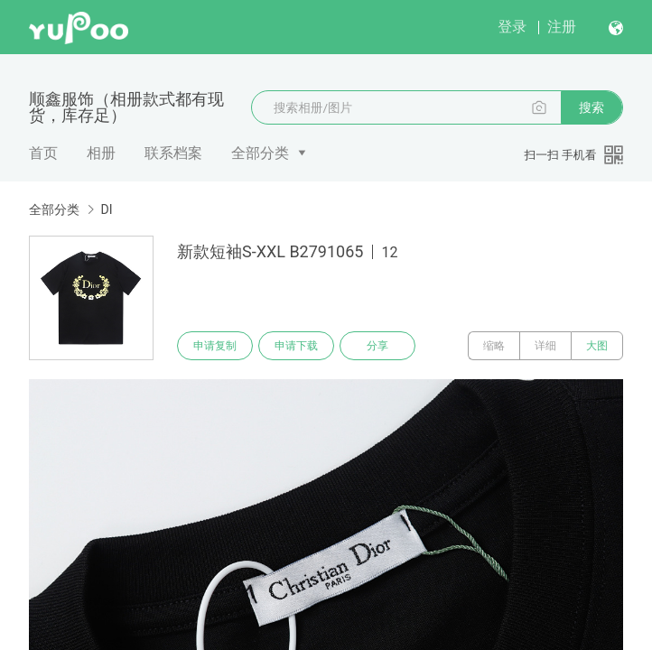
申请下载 (296, 345)
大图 (597, 345)
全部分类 (260, 153)
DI (106, 209)
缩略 (494, 345)
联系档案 (173, 153)
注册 (561, 26)
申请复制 (215, 345)
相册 (101, 153)
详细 (545, 345)
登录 (512, 26)
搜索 (591, 107)
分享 (377, 345)
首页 (43, 153)
